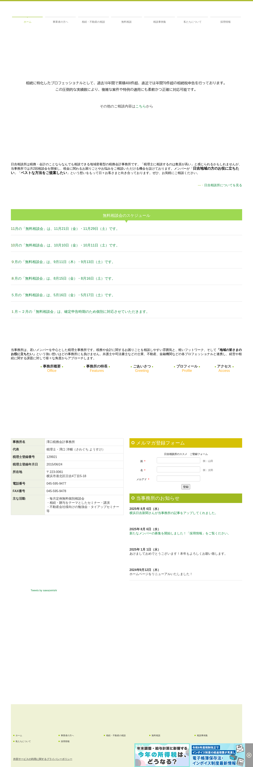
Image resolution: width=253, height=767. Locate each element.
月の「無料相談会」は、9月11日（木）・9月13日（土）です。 (64, 262)
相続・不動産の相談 (93, 21)
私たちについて (193, 21)
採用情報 (225, 21)
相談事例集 (159, 21)
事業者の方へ (60, 21)
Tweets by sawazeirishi (44, 590)
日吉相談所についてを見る (223, 185)
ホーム (27, 21)
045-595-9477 (56, 483)
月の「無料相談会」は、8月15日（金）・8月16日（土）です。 (64, 278)
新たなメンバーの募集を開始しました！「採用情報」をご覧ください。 (180, 533)
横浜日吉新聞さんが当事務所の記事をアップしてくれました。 (173, 513)
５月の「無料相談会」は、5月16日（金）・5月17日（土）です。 (63, 295)
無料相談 (126, 21)
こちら (140, 106)
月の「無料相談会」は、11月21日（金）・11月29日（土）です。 (67, 229)
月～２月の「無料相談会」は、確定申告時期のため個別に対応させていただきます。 (82, 312)
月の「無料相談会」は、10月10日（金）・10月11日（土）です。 (67, 245)
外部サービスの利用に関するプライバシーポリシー (42, 759)
